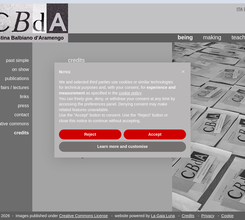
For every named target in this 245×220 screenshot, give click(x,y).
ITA (240, 9)
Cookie (227, 215)
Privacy (207, 215)
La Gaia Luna (163, 215)
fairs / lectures (15, 87)
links (24, 96)
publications (17, 78)
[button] (183, 71)
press (23, 105)
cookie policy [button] (130, 93)
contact (21, 114)
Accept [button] (155, 134)
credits (21, 132)
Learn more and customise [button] (122, 146)
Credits (188, 215)
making (212, 37)
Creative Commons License (83, 215)
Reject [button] (90, 134)
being (185, 37)
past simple (17, 60)
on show (20, 69)
